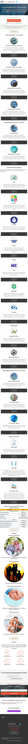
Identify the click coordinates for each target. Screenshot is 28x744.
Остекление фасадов (7, 683)
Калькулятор (14, 31)
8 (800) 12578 (11, 1)
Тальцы (3, 717)
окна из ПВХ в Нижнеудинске (15, 470)
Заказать (14, 55)
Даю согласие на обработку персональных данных (14, 23)
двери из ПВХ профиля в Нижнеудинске (18, 449)
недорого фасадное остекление (11, 9)
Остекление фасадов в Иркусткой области (19, 683)
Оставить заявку (14, 728)
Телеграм (20, 27)
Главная (1, 683)
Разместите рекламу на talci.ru (14, 711)
